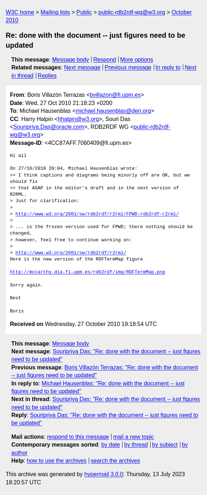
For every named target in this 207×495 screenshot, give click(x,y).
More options (136, 60)
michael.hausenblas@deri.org (113, 111)
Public (84, 12)
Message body (70, 60)
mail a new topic (133, 437)
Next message (82, 67)
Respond (104, 60)
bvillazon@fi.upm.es (115, 95)
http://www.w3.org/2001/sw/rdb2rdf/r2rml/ (71, 253)
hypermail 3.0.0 (103, 474)
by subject (165, 445)
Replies (47, 76)
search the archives (115, 461)
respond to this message (78, 437)
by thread (136, 445)
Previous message (128, 67)
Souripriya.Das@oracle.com (48, 127)
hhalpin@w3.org (78, 119)
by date (110, 445)
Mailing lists (55, 12)
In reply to (168, 67)
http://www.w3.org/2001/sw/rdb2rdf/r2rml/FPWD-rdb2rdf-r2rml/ (97, 214)
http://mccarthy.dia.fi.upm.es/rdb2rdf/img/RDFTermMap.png (87, 272)
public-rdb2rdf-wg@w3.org (131, 12)
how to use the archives (57, 461)
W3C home (20, 12)
